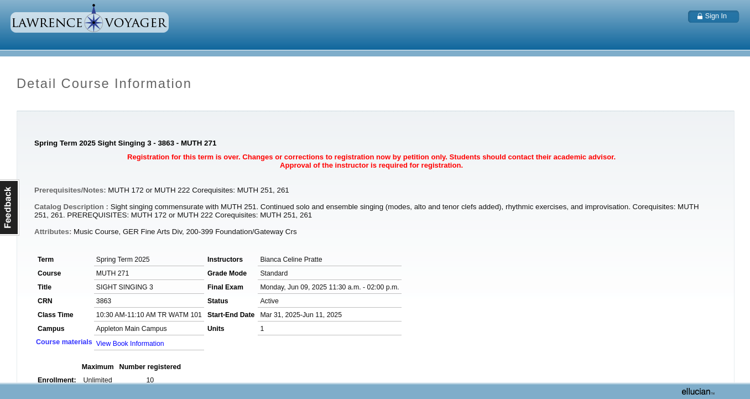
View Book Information (130, 344)
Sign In (716, 16)
